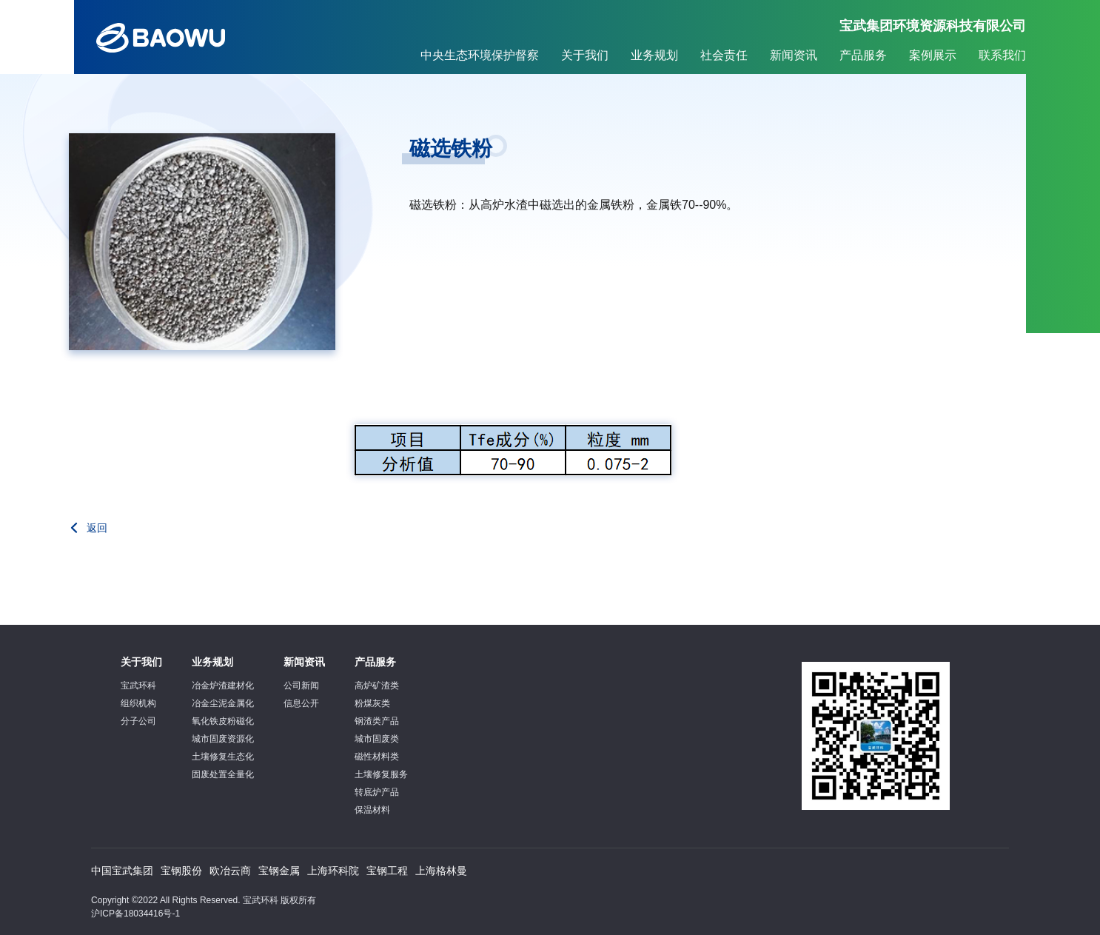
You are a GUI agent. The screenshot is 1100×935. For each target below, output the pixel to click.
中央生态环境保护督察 (479, 55)
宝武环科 (138, 685)
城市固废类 (377, 739)
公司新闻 (301, 685)
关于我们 (584, 55)
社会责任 (724, 55)
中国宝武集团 (122, 871)
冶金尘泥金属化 (223, 703)
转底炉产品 (377, 792)
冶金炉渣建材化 (223, 685)
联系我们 (1002, 55)
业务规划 (654, 55)
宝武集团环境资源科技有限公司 (932, 26)
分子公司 (138, 721)
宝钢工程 (387, 871)
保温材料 (372, 810)
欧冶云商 (230, 871)
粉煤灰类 (372, 703)
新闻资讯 (793, 55)
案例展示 (932, 55)
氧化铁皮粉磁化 (223, 721)
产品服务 (863, 55)
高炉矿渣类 (377, 685)
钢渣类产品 (377, 721)
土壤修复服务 (381, 774)
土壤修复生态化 (223, 756)
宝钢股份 (181, 871)
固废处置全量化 (223, 774)
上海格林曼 (441, 871)
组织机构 (138, 703)
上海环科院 (333, 871)
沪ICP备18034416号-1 (135, 913)
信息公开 (301, 703)
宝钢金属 (279, 871)
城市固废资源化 (223, 739)
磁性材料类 (377, 756)
